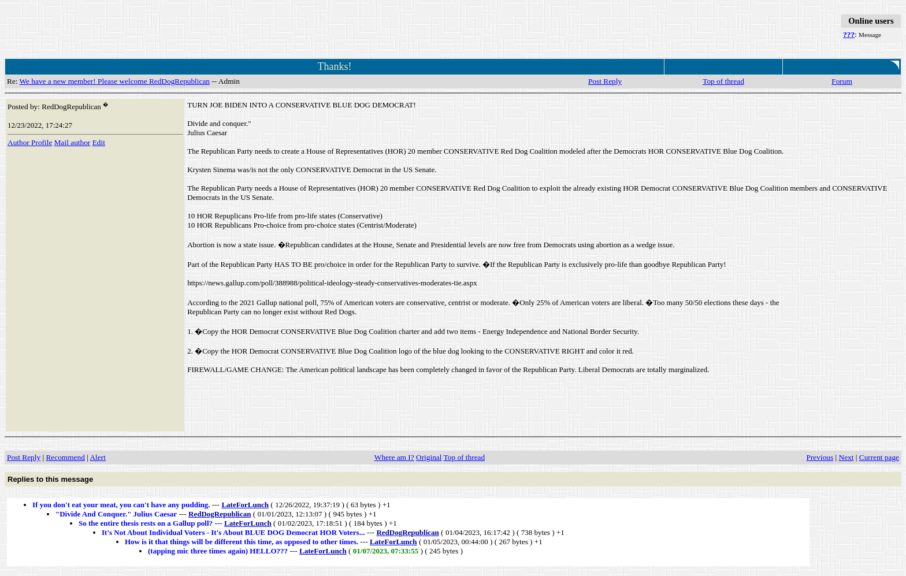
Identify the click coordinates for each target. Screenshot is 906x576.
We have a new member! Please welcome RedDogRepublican (115, 81)
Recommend (65, 457)
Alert (97, 457)
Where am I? (394, 457)
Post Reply (605, 81)
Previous (820, 457)
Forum (841, 81)
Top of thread (723, 81)
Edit (98, 142)
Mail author (72, 142)
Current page (879, 457)
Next (846, 457)
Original (428, 457)
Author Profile (30, 142)
